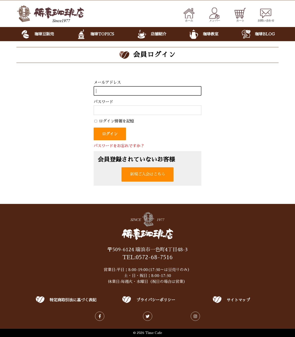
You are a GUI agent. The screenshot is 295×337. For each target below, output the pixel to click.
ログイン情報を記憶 (114, 121)
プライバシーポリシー (155, 300)
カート (240, 14)
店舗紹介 (151, 34)
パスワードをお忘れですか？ (119, 146)
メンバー (214, 14)
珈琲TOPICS (95, 34)
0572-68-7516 (154, 257)
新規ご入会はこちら (147, 174)
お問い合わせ (266, 14)
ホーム (189, 14)
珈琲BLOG (258, 34)
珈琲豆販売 (37, 34)
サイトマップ (238, 300)
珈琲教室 (203, 34)
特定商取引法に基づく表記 (73, 300)
